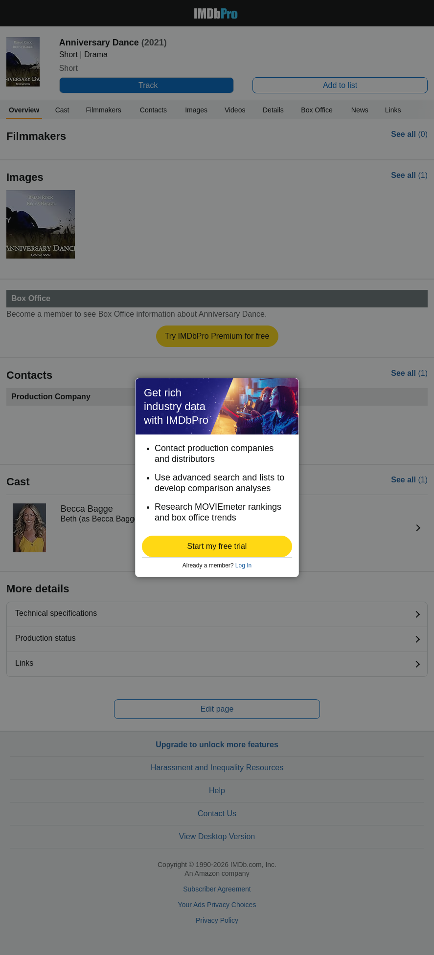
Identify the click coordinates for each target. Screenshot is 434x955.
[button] (217, 546)
